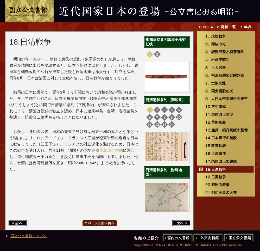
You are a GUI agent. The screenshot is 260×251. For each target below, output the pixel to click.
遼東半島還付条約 (107, 150)
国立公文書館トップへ (28, 236)
